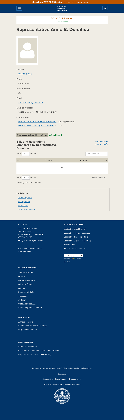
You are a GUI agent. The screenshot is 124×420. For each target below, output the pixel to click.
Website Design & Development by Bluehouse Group (62, 384)
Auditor (21, 288)
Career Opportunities (50, 350)
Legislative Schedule (27, 329)
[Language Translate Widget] (73, 255)
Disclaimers (32, 346)
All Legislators (24, 201)
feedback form (75, 368)
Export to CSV (101, 144)
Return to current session (77, 2)
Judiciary (22, 300)
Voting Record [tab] (55, 135)
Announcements (25, 322)
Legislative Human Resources (77, 233)
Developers (62, 374)
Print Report (101, 142)
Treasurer (22, 296)
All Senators (23, 205)
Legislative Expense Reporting (77, 241)
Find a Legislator (25, 197)
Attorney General (26, 284)
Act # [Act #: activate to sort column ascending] (100, 161)
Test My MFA (70, 244)
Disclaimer (68, 262)
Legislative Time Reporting (76, 237)
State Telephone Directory (30, 307)
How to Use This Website (75, 248)
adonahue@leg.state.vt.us (30, 102)
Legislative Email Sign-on (75, 229)
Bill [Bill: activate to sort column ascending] (18, 161)
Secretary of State (26, 292)
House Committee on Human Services (37, 121)
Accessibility (45, 354)
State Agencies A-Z (26, 304)
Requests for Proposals (28, 354)
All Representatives (26, 209)
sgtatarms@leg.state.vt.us (30, 240)
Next (101, 177)
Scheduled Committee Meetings (32, 325)
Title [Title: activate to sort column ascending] (32, 161)
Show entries (26, 154)
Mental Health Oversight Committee (36, 125)
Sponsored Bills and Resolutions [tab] (32, 135)
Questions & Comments (28, 350)
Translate (76, 259)
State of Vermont (25, 272)
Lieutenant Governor (27, 280)
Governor (22, 276)
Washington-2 (25, 73)
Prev (95, 177)
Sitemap (22, 346)
